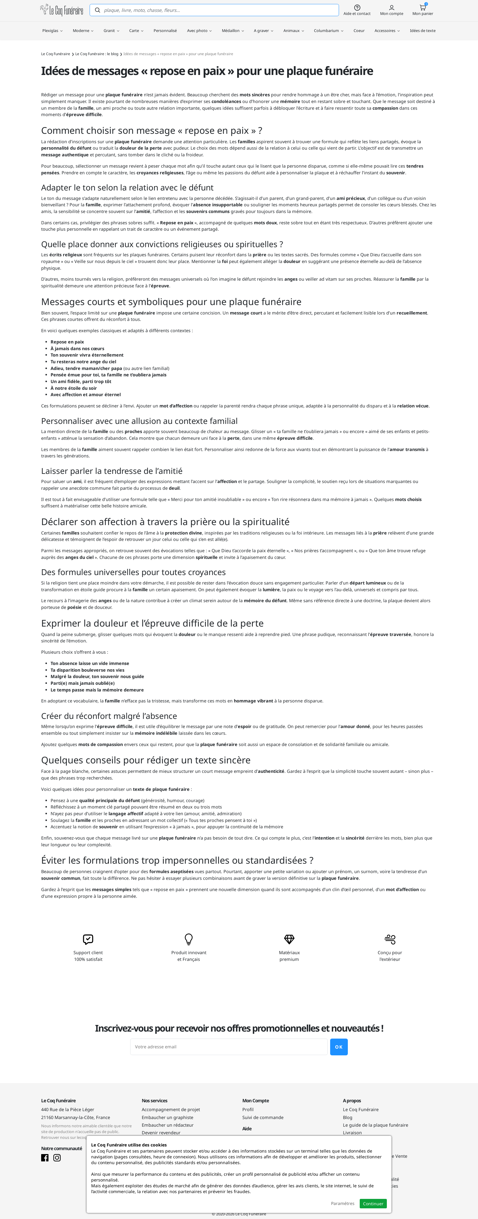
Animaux (294, 27)
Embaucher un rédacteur (168, 1125)
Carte (136, 27)
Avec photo (199, 27)
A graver (263, 27)
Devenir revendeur (161, 1132)
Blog (347, 1117)
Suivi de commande (263, 1117)
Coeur (359, 27)
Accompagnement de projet (171, 1109)
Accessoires (387, 27)
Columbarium (328, 27)
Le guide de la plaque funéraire (375, 1125)
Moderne (83, 27)
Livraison (352, 1132)
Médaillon (233, 27)
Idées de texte (423, 27)
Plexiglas (52, 27)
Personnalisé (165, 27)
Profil (248, 1109)
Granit (111, 27)
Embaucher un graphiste (167, 1117)
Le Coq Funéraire (361, 1109)
